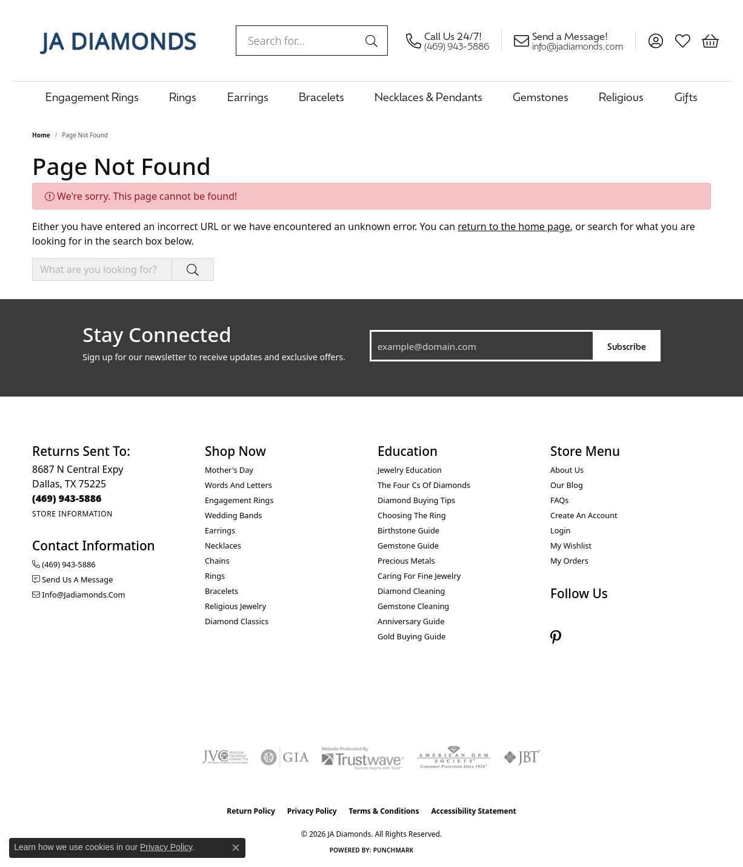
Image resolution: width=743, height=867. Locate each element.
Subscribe (626, 346)
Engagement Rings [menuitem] (239, 500)
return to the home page (514, 226)
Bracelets (321, 97)
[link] (454, 40)
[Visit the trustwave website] (362, 757)
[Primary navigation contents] (371, 96)
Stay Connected (156, 335)
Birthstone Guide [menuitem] (408, 530)
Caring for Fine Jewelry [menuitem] (419, 575)
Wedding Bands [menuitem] (233, 515)
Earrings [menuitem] (220, 530)
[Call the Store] (67, 498)
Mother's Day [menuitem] (229, 469)
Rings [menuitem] (215, 575)
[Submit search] (373, 40)
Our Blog (566, 485)
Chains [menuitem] (217, 560)
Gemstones (540, 97)
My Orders (569, 560)
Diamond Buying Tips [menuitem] (416, 500)
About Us (567, 469)
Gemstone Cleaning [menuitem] (413, 606)
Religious (621, 97)
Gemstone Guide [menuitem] (408, 545)
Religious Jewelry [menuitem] (235, 606)
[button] (655, 40)
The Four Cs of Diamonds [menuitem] (424, 485)
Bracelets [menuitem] (221, 590)
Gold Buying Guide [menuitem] (411, 636)
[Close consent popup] (235, 847)
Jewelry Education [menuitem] (410, 469)
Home (41, 135)
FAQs (559, 500)
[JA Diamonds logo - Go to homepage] (117, 40)
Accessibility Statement (473, 811)
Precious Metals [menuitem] (406, 560)
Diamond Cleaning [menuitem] (411, 590)
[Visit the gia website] (285, 757)
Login (560, 530)
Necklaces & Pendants (428, 97)
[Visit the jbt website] (522, 757)
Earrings (247, 97)
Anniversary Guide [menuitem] (411, 621)
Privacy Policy (312, 811)
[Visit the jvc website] (225, 757)
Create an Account (584, 515)
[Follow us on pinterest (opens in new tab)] (555, 637)
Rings (182, 97)
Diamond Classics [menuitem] (236, 621)
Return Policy (251, 811)
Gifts (686, 97)
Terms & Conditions (384, 811)
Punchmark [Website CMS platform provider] (393, 850)
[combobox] (298, 40)
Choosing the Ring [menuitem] (412, 515)
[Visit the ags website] (453, 757)
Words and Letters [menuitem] (238, 485)
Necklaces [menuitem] (223, 545)
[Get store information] (72, 514)
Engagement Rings (92, 97)
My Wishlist (570, 545)
